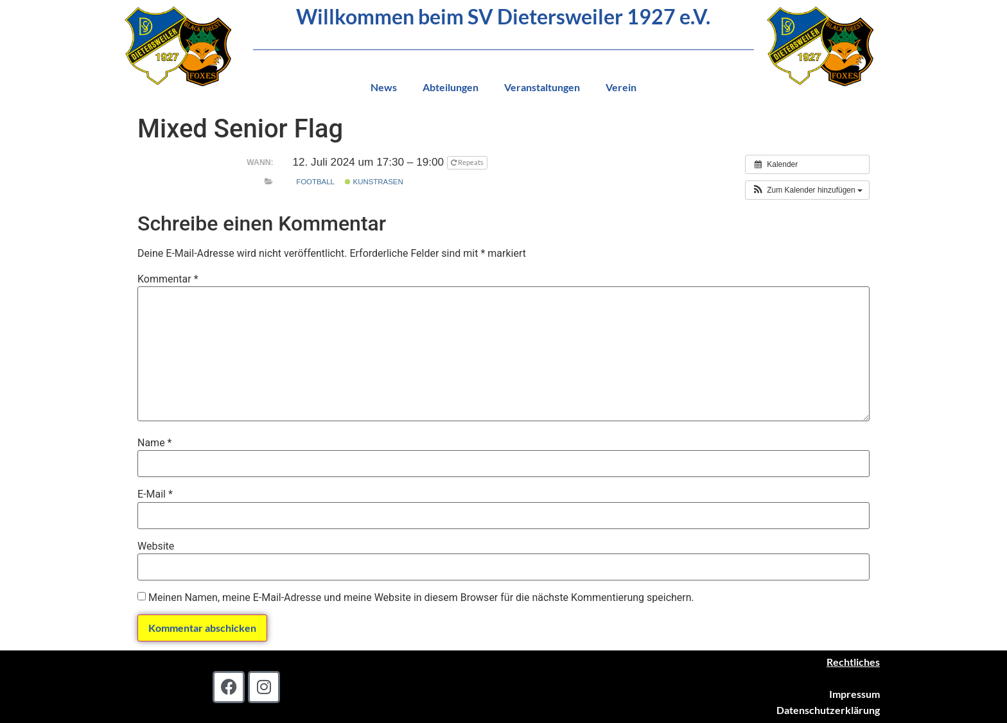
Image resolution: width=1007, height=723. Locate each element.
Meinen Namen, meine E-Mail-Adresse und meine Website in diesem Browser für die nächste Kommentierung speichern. (421, 598)
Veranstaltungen (542, 87)
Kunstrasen (374, 182)
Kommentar (167, 279)
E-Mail (155, 494)
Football (315, 182)
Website (155, 546)
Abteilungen (450, 87)
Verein (621, 87)
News (384, 87)
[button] (807, 190)
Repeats (468, 162)
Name (154, 443)
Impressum (854, 694)
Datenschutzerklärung (828, 710)
